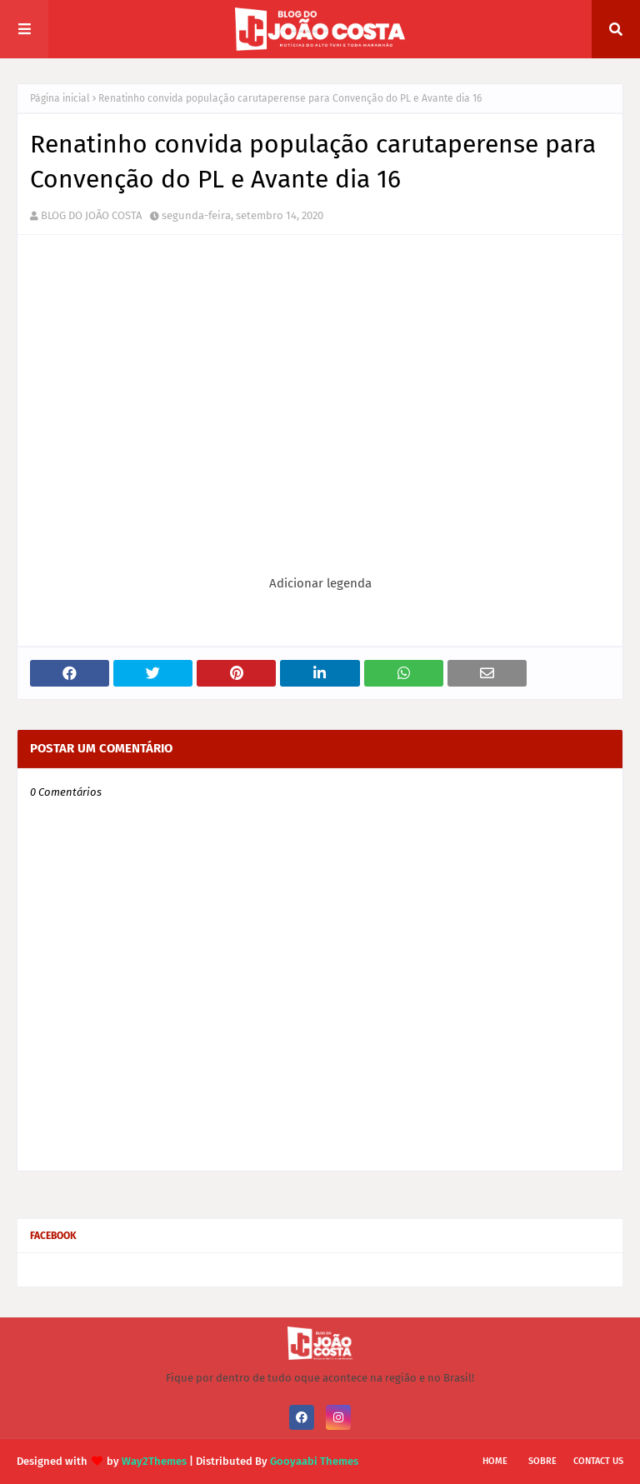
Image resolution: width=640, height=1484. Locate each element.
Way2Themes (154, 1461)
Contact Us (598, 1461)
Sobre (542, 1461)
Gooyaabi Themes (314, 1461)
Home (495, 1461)
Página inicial (60, 98)
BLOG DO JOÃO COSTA (91, 215)
